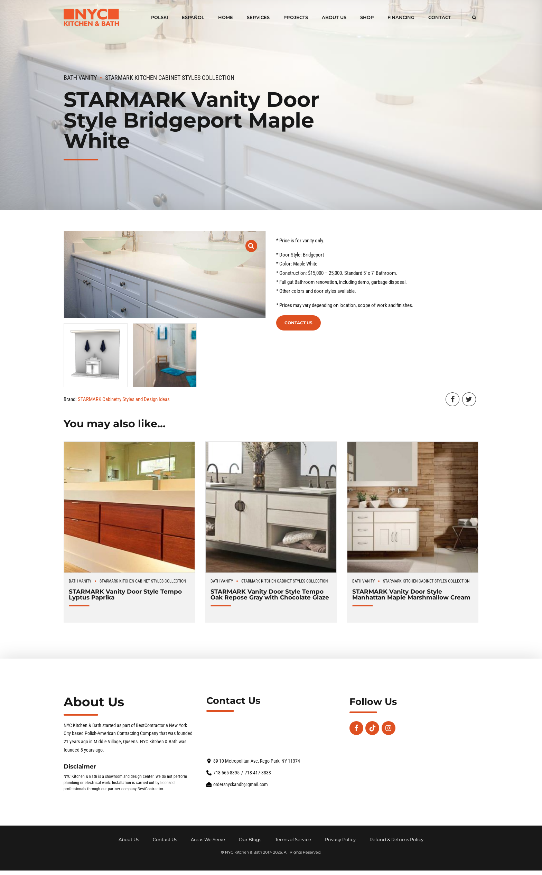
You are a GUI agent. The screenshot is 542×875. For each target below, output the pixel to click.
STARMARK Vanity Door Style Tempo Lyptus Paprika (125, 594)
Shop (367, 17)
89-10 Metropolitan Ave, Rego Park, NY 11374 (256, 761)
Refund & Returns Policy (396, 839)
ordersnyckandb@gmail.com (240, 784)
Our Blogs (250, 839)
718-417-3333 (258, 772)
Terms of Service (293, 839)
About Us (334, 17)
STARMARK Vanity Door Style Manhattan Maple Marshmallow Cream (411, 594)
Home (225, 17)
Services (258, 17)
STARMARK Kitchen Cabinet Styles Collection (169, 77)
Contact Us (298, 322)
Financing (400, 17)
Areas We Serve (208, 839)
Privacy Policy (340, 839)
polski (159, 17)
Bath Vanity (80, 77)
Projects (295, 17)
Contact (439, 17)
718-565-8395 (226, 772)
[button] (251, 241)
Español (193, 17)
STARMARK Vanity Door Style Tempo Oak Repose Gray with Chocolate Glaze (270, 594)
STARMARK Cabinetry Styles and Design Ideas (124, 399)
